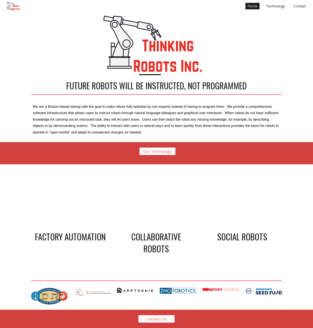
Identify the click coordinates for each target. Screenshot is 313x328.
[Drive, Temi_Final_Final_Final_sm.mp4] (242, 199)
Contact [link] (299, 6)
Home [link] (252, 6)
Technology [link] (275, 6)
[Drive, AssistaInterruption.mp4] (70, 199)
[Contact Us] (156, 319)
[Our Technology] (158, 151)
